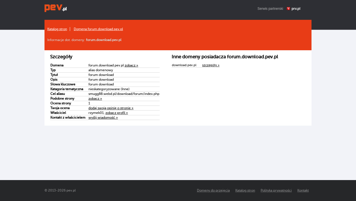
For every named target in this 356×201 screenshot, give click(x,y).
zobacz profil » (116, 113)
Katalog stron (57, 29)
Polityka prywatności (276, 190)
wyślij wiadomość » (103, 117)
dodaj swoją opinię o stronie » (111, 108)
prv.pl (295, 9)
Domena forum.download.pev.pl (98, 29)
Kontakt (303, 190)
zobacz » (131, 65)
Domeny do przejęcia (213, 190)
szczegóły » (210, 65)
